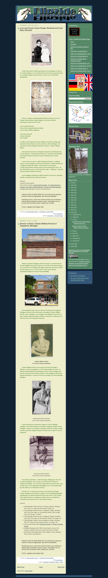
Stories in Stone (54, 562)
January (74, 241)
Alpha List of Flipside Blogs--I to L (80, 63)
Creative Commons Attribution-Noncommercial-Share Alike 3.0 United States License (79, 263)
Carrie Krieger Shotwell (40, 185)
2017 (72, 202)
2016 (72, 205)
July (73, 219)
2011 (72, 212)
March (74, 236)
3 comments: (59, 214)
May (73, 231)
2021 (72, 195)
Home (41, 567)
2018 (72, 200)
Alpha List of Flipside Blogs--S (79, 68)
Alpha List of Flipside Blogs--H (79, 56)
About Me (73, 44)
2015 (72, 207)
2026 (72, 183)
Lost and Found (58, 215)
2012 (72, 210)
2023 (72, 190)
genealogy (50, 215)
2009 (72, 246)
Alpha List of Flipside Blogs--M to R (81, 66)
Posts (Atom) (29, 571)
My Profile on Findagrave (78, 276)
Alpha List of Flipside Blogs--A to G (81, 54)
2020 (72, 197)
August (74, 217)
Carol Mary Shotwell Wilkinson (34, 187)
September (75, 214)
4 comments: (59, 560)
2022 (72, 192)
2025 (72, 185)
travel (61, 562)
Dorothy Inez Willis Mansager (52, 187)
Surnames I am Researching (79, 51)
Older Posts (61, 567)
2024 (72, 187)
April (73, 233)
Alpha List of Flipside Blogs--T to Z (81, 71)
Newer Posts (20, 567)
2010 (72, 244)
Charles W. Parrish (45, 524)
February (75, 238)
